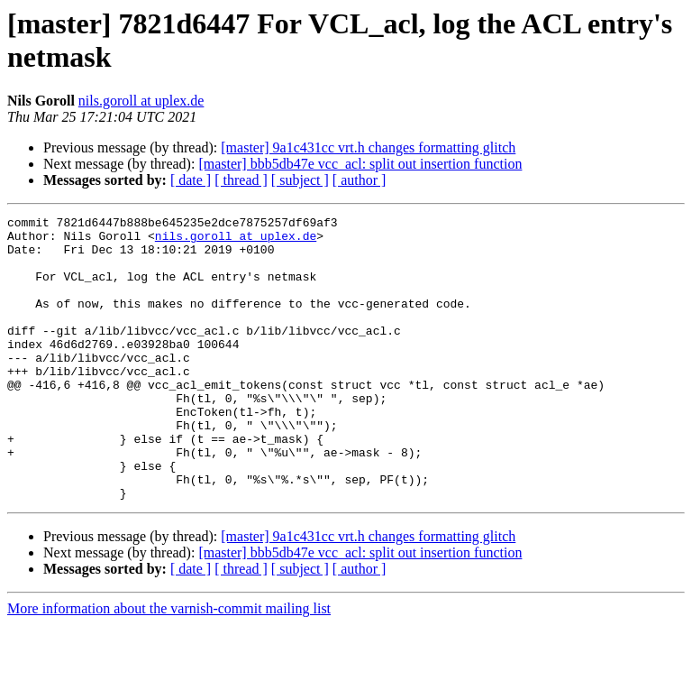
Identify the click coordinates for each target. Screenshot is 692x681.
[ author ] (359, 180)
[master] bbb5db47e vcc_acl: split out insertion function (360, 163)
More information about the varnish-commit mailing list (169, 665)
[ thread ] (241, 180)
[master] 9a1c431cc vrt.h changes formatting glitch (368, 147)
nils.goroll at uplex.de (141, 100)
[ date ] (190, 180)
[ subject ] (300, 180)
